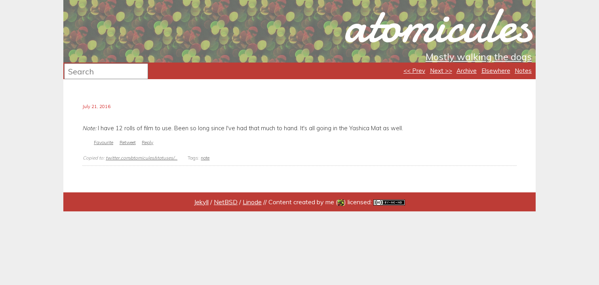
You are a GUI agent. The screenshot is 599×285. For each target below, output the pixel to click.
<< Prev (414, 70)
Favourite (103, 142)
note (205, 158)
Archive (466, 70)
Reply (147, 142)
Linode (252, 202)
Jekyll (201, 202)
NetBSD (226, 202)
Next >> (441, 70)
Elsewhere (495, 70)
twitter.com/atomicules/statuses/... (141, 158)
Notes (523, 70)
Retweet (128, 142)
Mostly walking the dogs (479, 57)
